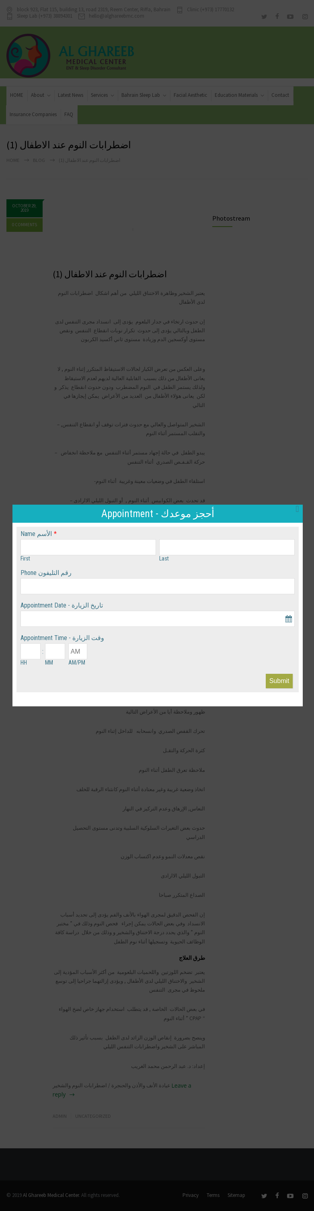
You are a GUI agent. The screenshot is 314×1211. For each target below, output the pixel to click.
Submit (279, 680)
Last (164, 558)
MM (49, 662)
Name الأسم (36, 534)
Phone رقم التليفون (46, 573)
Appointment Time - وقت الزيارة (62, 638)
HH (24, 662)
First (25, 558)
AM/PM (76, 662)
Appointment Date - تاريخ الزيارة (62, 605)
